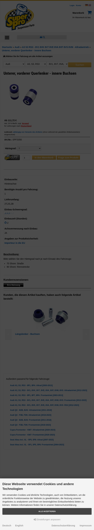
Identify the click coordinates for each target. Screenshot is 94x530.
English (19, 525)
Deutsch (6, 525)
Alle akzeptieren (47, 511)
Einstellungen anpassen (47, 519)
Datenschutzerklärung (63, 525)
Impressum (86, 525)
